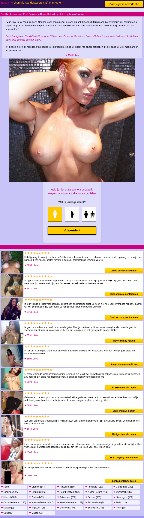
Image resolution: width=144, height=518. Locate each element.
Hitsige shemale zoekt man (124, 364)
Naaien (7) (7, 507)
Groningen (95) (10, 492)
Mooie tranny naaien (124, 340)
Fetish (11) (120, 502)
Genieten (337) (66, 507)
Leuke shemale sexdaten (124, 270)
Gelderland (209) (123, 486)
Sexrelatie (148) (94, 507)
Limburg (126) (37, 492)
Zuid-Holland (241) (95, 502)
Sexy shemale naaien (124, 411)
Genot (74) (7, 513)
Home (5, 486)
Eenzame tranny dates (124, 481)
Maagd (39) (36, 513)
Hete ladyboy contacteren (124, 457)
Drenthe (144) (37, 486)
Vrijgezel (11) (37, 507)
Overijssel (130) (122, 492)
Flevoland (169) (66, 486)
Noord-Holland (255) (96, 492)
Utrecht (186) (8, 497)
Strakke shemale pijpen (123, 387)
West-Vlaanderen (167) (70, 502)
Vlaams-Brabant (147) (41, 502)
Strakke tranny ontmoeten (124, 317)
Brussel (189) (93, 497)
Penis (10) (119, 507)
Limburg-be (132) (123, 497)
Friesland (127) (94, 486)
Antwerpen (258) (66, 497)
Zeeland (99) (36, 497)
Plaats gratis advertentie (124, 4)
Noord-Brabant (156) (68, 492)
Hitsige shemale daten (124, 434)
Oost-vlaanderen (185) (13, 502)
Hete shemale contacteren (124, 294)
